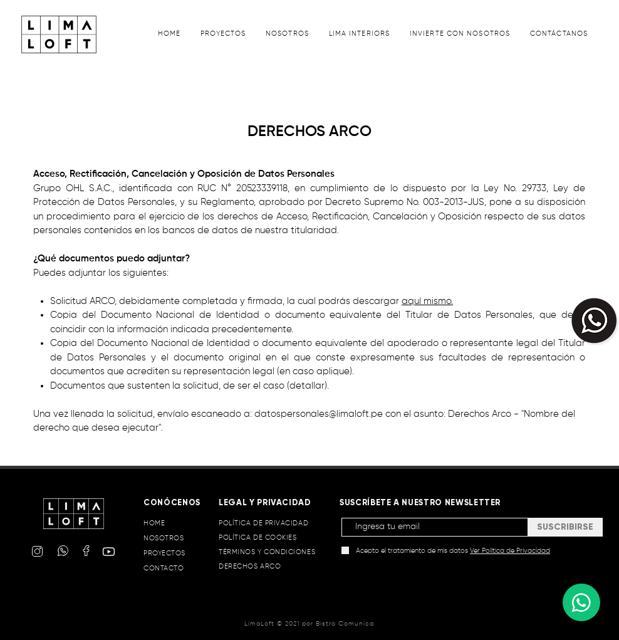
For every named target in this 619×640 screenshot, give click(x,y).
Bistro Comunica (345, 624)
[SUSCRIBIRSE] (565, 527)
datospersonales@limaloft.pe (318, 414)
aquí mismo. (427, 301)
